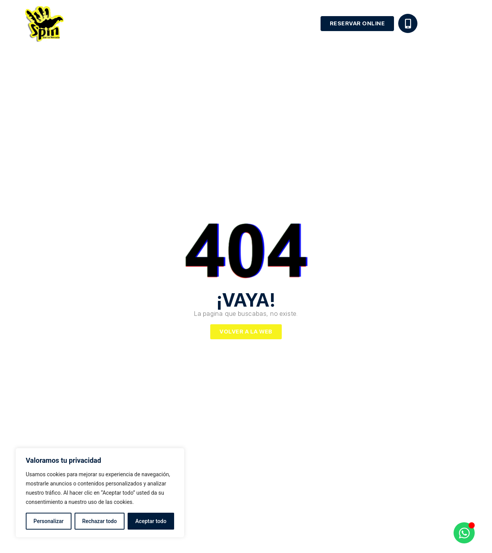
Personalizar (48, 521)
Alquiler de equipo (227, 23)
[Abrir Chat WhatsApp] (464, 532)
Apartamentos (289, 23)
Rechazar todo (99, 521)
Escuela (175, 23)
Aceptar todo (150, 521)
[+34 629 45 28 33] (407, 23)
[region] (99, 493)
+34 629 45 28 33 (443, 22)
